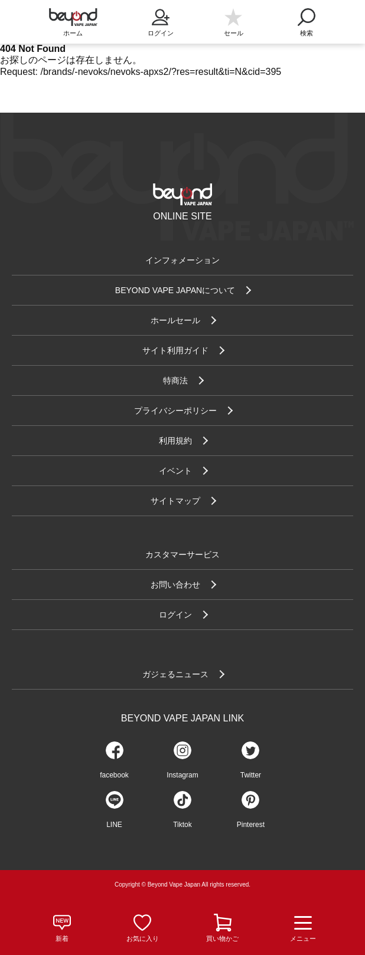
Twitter (250, 775)
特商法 (175, 380)
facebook (114, 775)
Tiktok (182, 825)
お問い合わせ (175, 584)
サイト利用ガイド (175, 350)
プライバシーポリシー (175, 410)
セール (233, 33)
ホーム (73, 33)
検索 (306, 19)
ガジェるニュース (175, 674)
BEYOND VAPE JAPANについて (175, 290)
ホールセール (175, 320)
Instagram (182, 775)
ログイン (160, 19)
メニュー (303, 928)
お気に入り (142, 938)
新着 (62, 938)
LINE (114, 825)
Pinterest (251, 825)
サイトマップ (175, 501)
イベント (175, 470)
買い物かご (222, 938)
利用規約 (175, 440)
